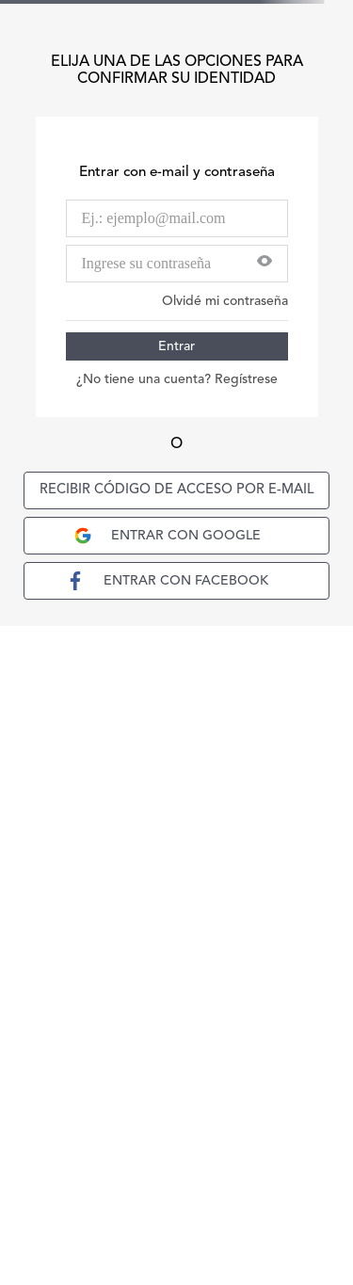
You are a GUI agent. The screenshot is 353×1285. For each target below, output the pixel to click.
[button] (264, 263)
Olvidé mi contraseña (225, 301)
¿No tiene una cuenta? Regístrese (177, 379)
